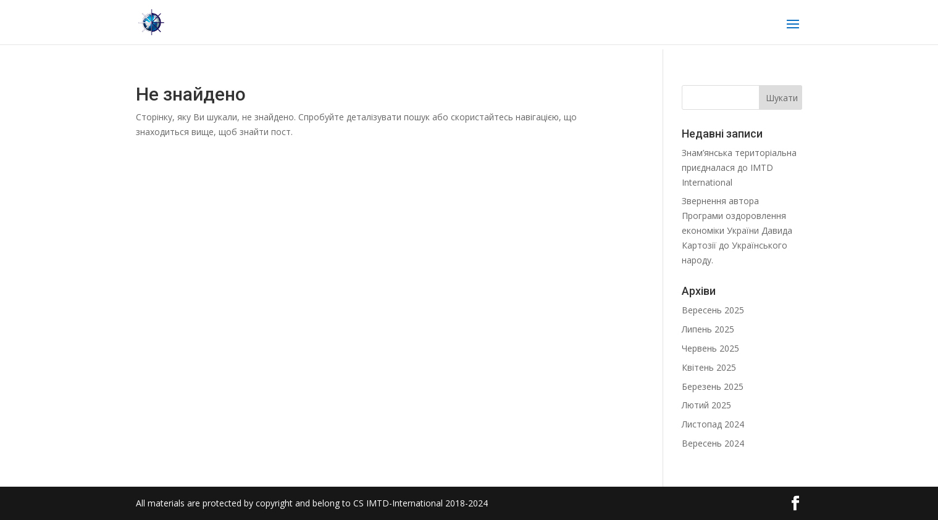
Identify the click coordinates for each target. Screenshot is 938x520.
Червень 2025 (710, 348)
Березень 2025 (712, 386)
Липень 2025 (708, 329)
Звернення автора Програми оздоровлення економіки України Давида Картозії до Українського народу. (737, 230)
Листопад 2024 (713, 424)
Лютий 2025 (706, 405)
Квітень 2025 (709, 367)
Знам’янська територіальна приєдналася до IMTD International (739, 167)
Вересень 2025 (713, 310)
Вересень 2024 (713, 443)
